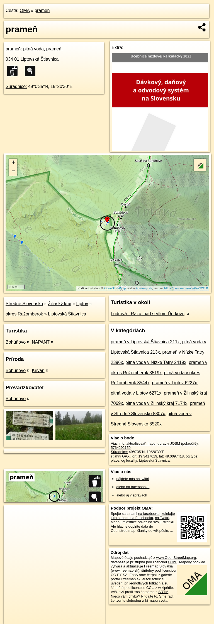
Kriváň (38, 370)
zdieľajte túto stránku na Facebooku (143, 516)
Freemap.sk (144, 288)
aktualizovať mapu (141, 443)
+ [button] (13, 163)
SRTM (163, 592)
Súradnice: (16, 86)
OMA (25, 10)
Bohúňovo (16, 342)
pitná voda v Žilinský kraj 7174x (156, 403)
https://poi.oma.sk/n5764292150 (186, 288)
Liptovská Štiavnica (67, 314)
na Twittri (162, 518)
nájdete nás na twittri (132, 479)
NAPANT (40, 342)
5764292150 (121, 448)
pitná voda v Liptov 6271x (136, 393)
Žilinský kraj (59, 303)
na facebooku (149, 514)
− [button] (13, 171)
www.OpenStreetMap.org (176, 558)
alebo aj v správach (131, 495)
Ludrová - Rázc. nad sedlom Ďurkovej (148, 313)
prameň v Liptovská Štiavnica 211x (145, 341)
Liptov (82, 303)
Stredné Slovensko (24, 303)
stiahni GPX (120, 456)
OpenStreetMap (115, 288)
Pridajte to (149, 596)
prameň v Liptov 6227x (174, 382)
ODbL (172, 562)
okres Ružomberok (24, 314)
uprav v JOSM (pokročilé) (177, 443)
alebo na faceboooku (133, 487)
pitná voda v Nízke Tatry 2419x (155, 362)
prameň (42, 10)
